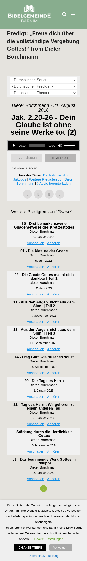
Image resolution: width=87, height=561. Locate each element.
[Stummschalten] (60, 155)
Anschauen (28, 167)
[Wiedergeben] (14, 155)
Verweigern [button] (60, 547)
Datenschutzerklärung (44, 556)
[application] (43, 155)
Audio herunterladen (55, 193)
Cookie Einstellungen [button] (48, 539)
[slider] (37, 155)
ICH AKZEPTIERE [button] (30, 547)
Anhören (61, 167)
